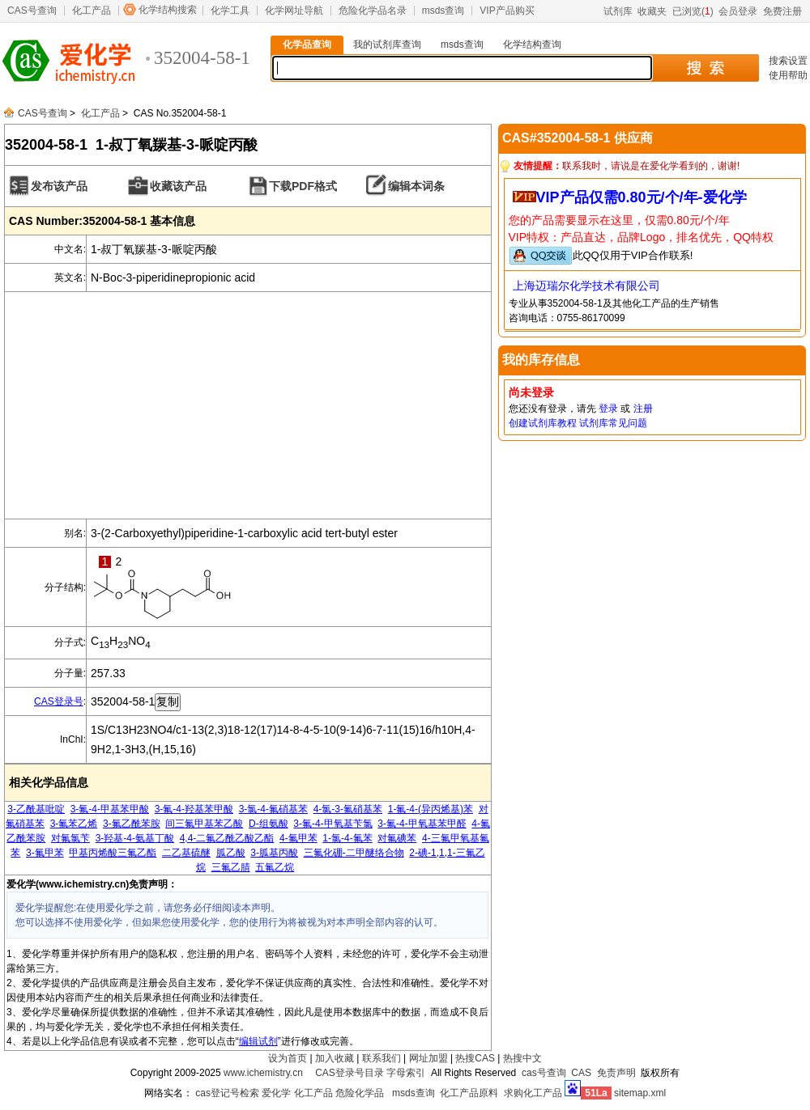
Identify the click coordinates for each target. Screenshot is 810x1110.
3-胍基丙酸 (274, 852)
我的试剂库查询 (387, 44)
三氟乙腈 (230, 867)
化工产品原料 (469, 1093)
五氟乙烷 (274, 867)
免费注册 (782, 11)
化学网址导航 (294, 10)
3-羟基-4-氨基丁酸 (135, 838)
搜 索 (705, 68)
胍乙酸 (230, 852)
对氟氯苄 (70, 838)
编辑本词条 (416, 186)
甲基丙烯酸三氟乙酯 (112, 852)
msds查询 (443, 10)
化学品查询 (307, 44)
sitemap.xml (640, 1093)
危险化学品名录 (373, 10)
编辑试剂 (258, 1041)
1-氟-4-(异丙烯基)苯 (430, 809)
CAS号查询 (32, 10)
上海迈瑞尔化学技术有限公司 (586, 285)
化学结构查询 (532, 44)
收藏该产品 (178, 186)
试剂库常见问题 (613, 423)
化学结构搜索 (168, 9)
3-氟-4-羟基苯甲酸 (194, 809)
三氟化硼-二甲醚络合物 (354, 852)
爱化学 (276, 1093)
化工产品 (91, 10)
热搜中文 (522, 1058)
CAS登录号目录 (349, 1072)
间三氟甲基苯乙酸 (204, 823)
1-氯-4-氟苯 (347, 838)
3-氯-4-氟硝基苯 (273, 809)
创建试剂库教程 (543, 423)
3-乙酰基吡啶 (36, 809)
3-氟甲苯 (45, 852)
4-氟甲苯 (298, 838)
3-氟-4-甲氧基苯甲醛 (421, 823)
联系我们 (381, 1058)
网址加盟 (428, 1058)
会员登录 (737, 11)
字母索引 (405, 1072)
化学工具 (230, 10)
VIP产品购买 (507, 10)
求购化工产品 (533, 1093)
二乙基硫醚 (186, 852)
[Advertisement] (248, 405)
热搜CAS (475, 1058)
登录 (608, 408)
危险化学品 (359, 1093)
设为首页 (287, 1058)
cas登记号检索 (227, 1093)
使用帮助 (788, 75)
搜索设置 (788, 60)
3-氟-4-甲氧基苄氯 (332, 823)
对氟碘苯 (396, 838)
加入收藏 (334, 1058)
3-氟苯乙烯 (74, 823)
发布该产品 (59, 186)
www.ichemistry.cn (263, 1072)
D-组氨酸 (268, 823)
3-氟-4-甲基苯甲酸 (109, 809)
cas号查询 (544, 1072)
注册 (643, 408)
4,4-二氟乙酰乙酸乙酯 (227, 838)
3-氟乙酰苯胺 (131, 823)
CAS (581, 1072)
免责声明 (616, 1072)
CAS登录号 (58, 701)
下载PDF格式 (303, 186)
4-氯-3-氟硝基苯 (347, 809)
